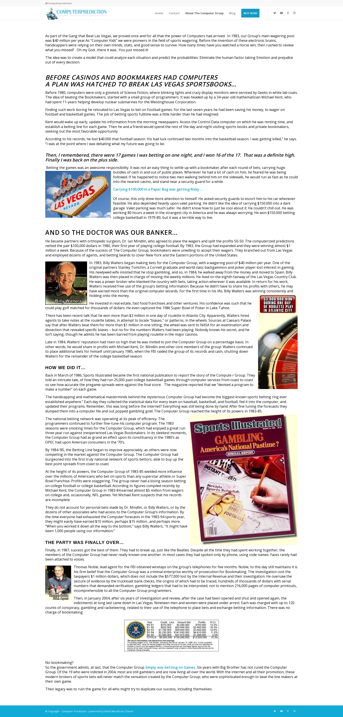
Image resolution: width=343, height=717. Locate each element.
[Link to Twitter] (274, 13)
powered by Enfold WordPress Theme (111, 711)
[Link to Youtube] (281, 13)
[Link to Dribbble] (294, 13)
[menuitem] (159, 13)
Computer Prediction (73, 711)
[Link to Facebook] (288, 13)
